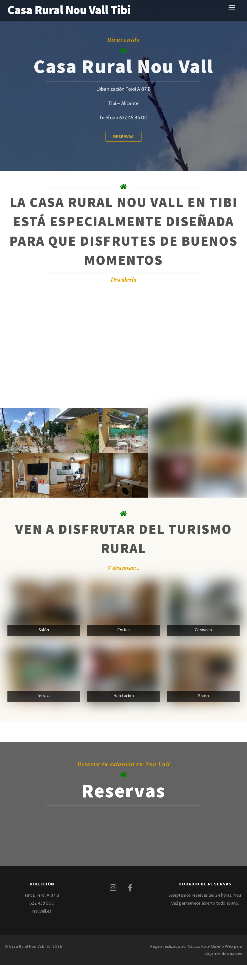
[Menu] (231, 7)
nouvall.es (41, 911)
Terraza (44, 695)
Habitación (123, 695)
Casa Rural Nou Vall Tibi (30, 946)
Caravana (203, 629)
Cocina (123, 629)
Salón (43, 629)
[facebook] (130, 887)
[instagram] (114, 887)
